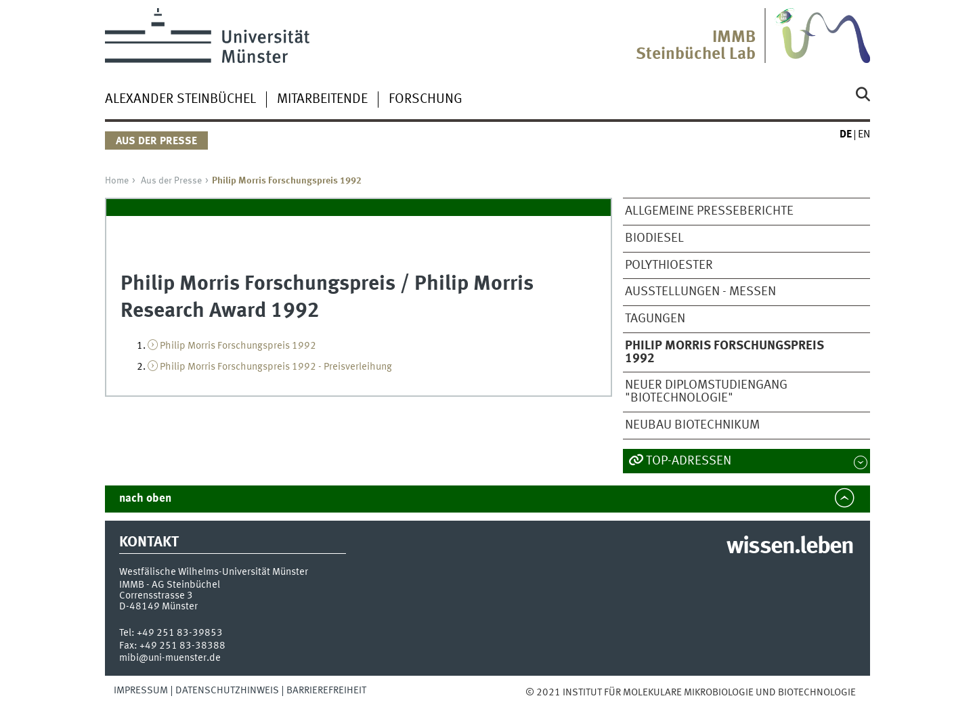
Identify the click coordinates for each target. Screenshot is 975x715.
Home (117, 181)
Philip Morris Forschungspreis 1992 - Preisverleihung (276, 367)
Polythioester (669, 265)
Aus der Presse (171, 181)
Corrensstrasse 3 (156, 595)
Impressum (141, 690)
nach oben (145, 498)
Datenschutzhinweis (227, 690)
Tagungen (655, 319)
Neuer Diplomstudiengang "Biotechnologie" (706, 391)
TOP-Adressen (688, 461)
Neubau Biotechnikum (692, 425)
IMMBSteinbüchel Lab (696, 46)
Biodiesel (654, 238)
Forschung (425, 99)
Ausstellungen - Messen (700, 292)
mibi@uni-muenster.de (170, 658)
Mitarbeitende (322, 99)
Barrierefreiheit (326, 690)
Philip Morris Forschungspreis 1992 (238, 346)
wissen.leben (790, 547)
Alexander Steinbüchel (180, 99)
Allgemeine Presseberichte (709, 211)
